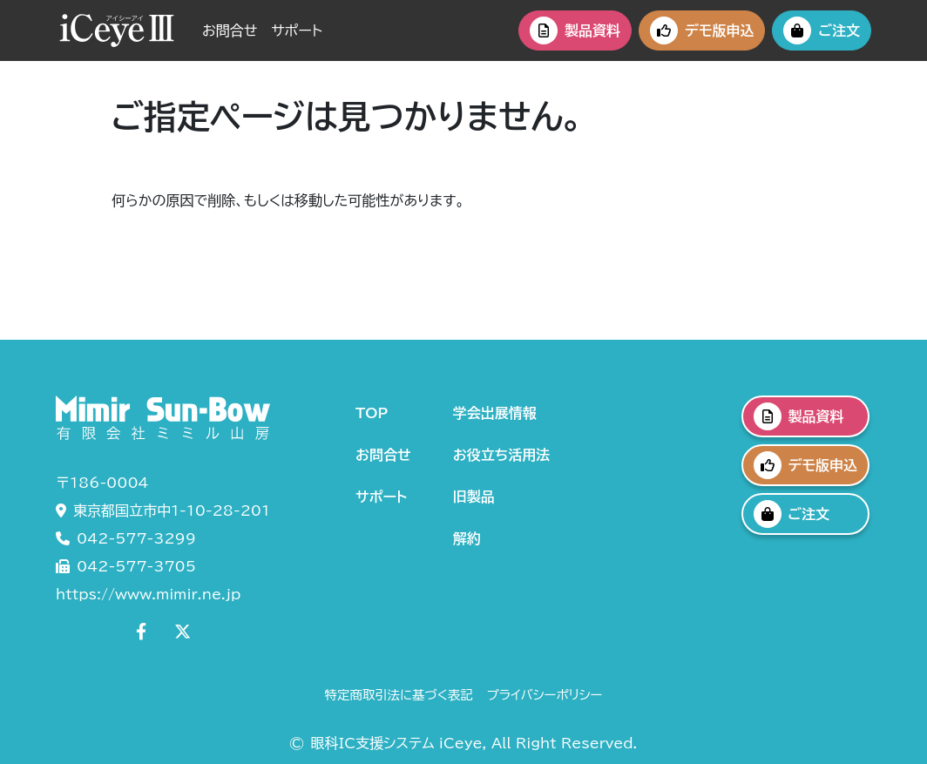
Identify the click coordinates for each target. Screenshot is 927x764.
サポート (296, 30)
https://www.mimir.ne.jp (148, 594)
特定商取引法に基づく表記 (399, 694)
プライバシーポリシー (545, 694)
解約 (467, 538)
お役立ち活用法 (502, 455)
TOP (371, 413)
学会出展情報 (495, 413)
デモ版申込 (702, 30)
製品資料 (575, 30)
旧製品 (474, 497)
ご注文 (821, 30)
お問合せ (229, 30)
